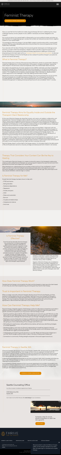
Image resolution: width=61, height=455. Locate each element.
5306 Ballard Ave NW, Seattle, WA (15, 0)
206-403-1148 (26, 0)
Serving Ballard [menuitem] (20, 440)
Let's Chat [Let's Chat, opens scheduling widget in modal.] (40, 423)
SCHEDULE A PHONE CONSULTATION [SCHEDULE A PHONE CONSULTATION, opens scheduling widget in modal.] (15, 20)
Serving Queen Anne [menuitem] (33, 440)
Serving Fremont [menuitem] (45, 440)
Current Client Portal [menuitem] (7, 440)
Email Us (3, 447)
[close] (59, 442)
